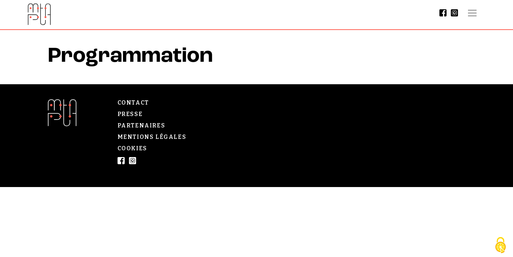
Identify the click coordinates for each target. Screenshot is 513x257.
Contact (133, 102)
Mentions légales (152, 136)
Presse (130, 114)
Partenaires (141, 125)
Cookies (132, 148)
